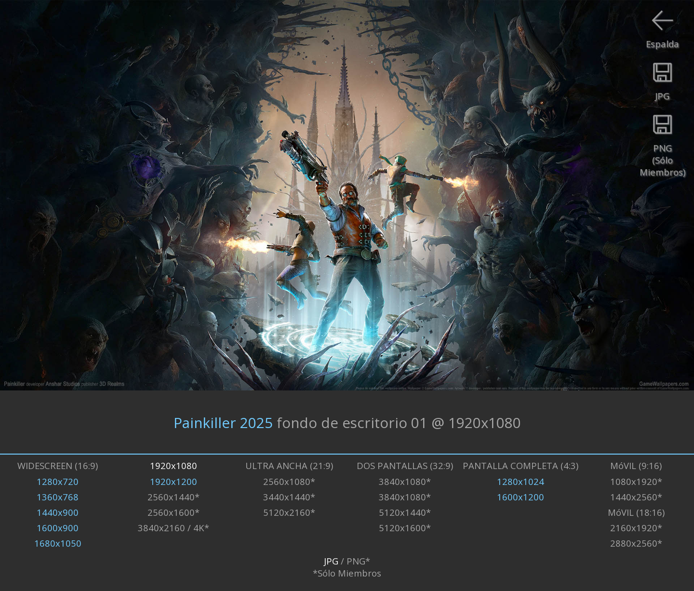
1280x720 (58, 481)
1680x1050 (57, 543)
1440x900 (58, 512)
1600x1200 (520, 497)
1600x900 (58, 528)
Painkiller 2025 (223, 422)
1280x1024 (520, 481)
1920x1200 (173, 481)
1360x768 (58, 497)
